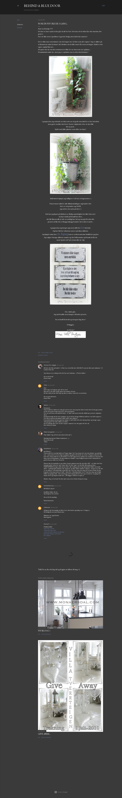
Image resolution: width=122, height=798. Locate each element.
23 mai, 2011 (60, 365)
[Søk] (103, 5)
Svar (45, 381)
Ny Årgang (62, 234)
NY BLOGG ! (44, 630)
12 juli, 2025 (53, 524)
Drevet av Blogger (61, 792)
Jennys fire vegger (50, 365)
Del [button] (18, 20)
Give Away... (44, 733)
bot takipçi (47, 535)
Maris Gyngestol (49, 432)
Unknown (47, 507)
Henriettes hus (49, 486)
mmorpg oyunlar (49, 528)
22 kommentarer (46, 634)
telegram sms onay (50, 530)
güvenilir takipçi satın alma (52, 534)
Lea (82, 227)
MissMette (47, 448)
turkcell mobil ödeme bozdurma (54, 532)
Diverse (19, 27)
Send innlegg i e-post (47, 352)
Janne (46, 405)
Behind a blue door (42, 5)
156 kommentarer (46, 737)
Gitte (45, 385)
